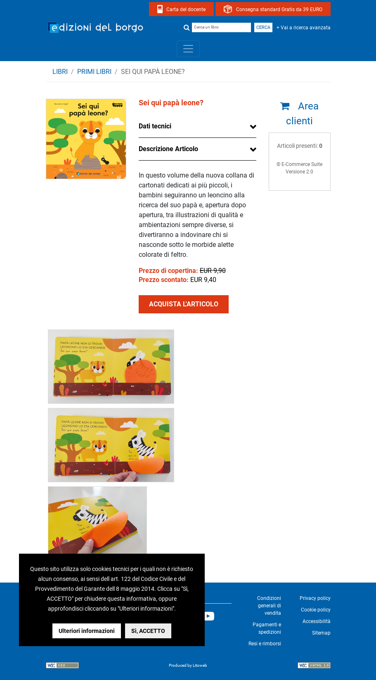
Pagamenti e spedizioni (267, 628)
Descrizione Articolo (168, 149)
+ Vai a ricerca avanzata (304, 28)
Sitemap (321, 633)
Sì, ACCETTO (148, 631)
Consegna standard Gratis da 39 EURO (279, 9)
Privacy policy (315, 598)
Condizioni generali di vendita (269, 605)
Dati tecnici (155, 126)
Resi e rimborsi (264, 644)
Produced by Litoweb (188, 665)
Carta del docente (186, 9)
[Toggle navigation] (188, 48)
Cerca (263, 27)
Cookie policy (316, 610)
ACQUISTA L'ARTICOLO (183, 304)
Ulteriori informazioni (87, 631)
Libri (60, 72)
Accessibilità (317, 621)
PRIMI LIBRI (94, 72)
